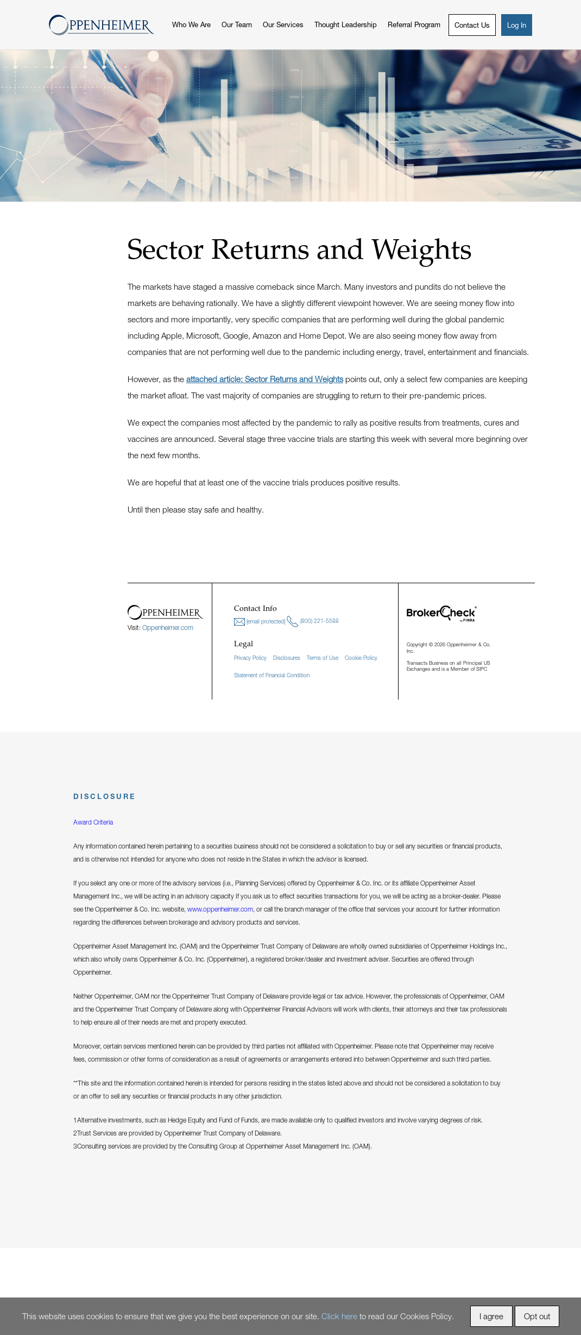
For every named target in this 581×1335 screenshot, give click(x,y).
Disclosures (286, 657)
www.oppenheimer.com (220, 909)
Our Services (283, 24)
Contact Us (472, 25)
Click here (339, 1316)
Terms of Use (322, 657)
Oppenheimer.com (167, 627)
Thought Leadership (345, 24)
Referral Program (414, 24)
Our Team (237, 24)
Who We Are (191, 24)
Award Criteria (93, 822)
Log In (516, 25)
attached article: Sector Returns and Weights (264, 379)
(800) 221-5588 (313, 621)
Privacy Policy (250, 657)
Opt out (537, 1316)
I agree (491, 1316)
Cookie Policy (361, 657)
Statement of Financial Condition (272, 675)
